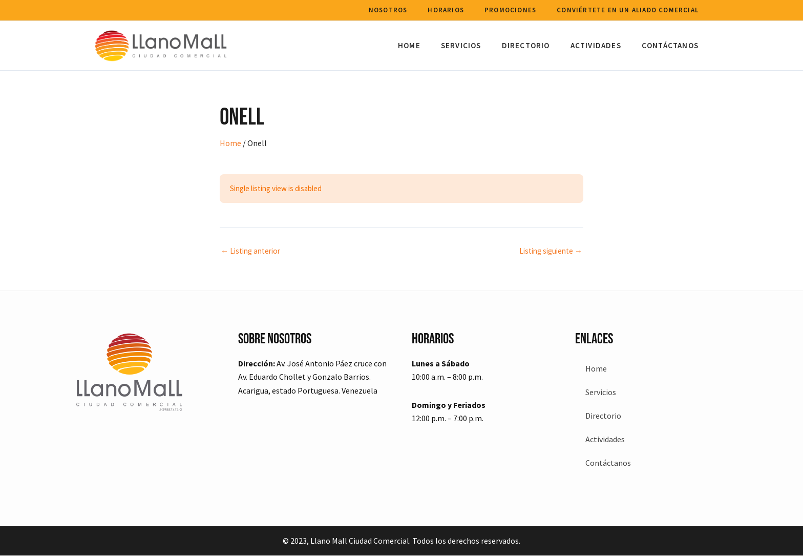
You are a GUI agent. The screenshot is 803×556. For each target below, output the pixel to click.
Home (432, 45)
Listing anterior (253, 250)
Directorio (539, 45)
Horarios (458, 10)
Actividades (603, 45)
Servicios (479, 45)
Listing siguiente (548, 250)
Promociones (518, 10)
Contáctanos (672, 45)
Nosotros (406, 10)
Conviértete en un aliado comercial (630, 10)
